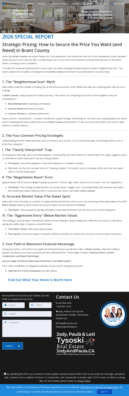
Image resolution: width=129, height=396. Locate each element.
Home (30, 3)
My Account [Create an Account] (118, 3)
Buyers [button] (76, 3)
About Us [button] (102, 3)
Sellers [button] (88, 3)
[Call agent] (9, 3)
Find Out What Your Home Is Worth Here (40, 280)
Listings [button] (42, 3)
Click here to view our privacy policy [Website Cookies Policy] (99, 387)
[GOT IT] (105, 392)
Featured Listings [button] (59, 3)
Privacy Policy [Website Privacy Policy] (84, 380)
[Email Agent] (4, 3)
